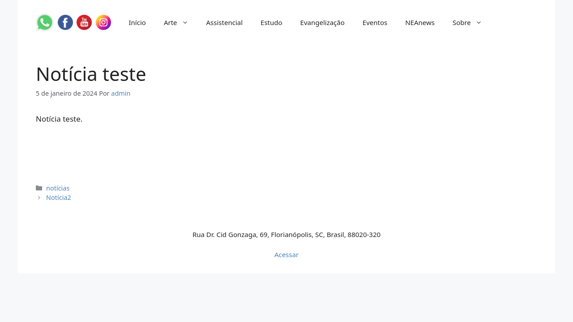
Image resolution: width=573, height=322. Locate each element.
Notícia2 (58, 197)
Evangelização (322, 22)
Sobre (472, 22)
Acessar (286, 254)
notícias (57, 188)
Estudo (271, 22)
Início (137, 22)
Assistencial (224, 22)
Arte (180, 22)
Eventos (375, 22)
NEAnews (420, 22)
